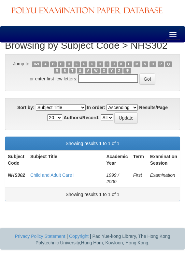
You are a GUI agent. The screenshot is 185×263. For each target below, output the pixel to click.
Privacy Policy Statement (40, 236)
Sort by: (26, 107)
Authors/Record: (81, 117)
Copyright (79, 236)
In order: (96, 107)
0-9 (36, 64)
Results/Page (153, 107)
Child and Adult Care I (52, 175)
